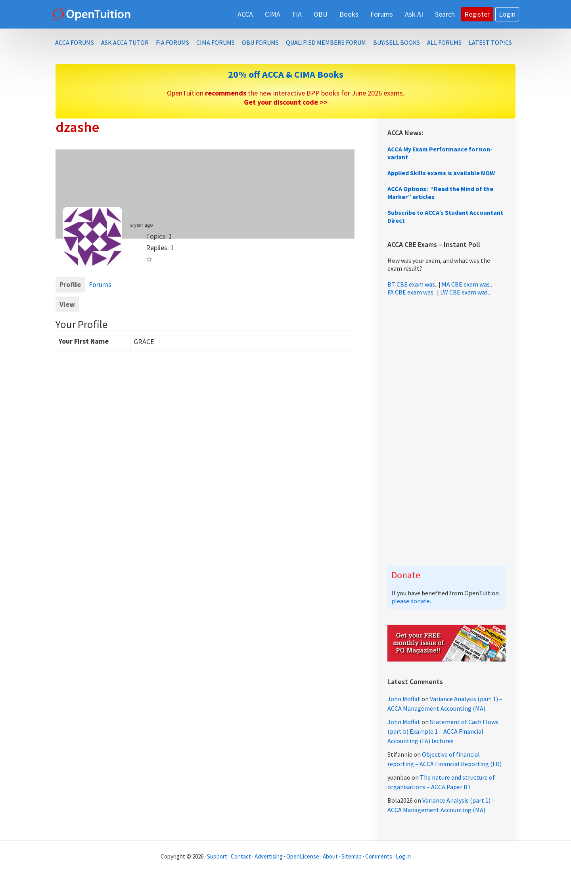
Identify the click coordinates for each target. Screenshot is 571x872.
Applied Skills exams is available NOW (441, 173)
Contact (241, 856)
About (330, 856)
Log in (403, 856)
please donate (410, 601)
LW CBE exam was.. (465, 292)
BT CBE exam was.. (412, 284)
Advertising (269, 856)
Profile (70, 284)
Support (217, 856)
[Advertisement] (446, 431)
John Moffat (403, 699)
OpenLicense (303, 856)
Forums (100, 284)
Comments (379, 856)
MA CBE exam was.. (467, 284)
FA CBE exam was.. (411, 292)
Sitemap (351, 856)
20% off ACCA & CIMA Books (285, 74)
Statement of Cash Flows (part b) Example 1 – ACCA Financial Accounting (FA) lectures (442, 731)
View (67, 304)
